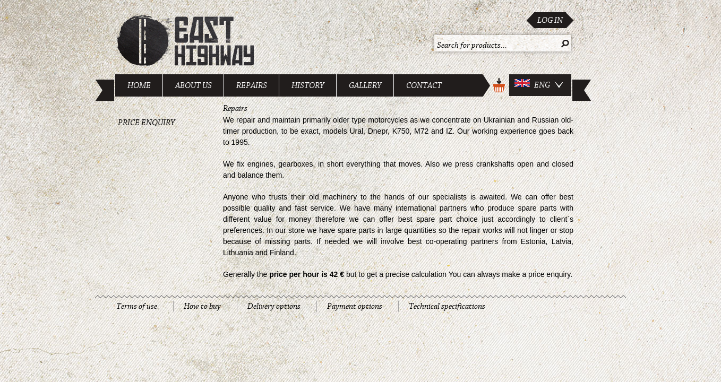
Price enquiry (146, 122)
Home (139, 85)
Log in (550, 20)
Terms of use (136, 306)
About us (193, 85)
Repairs (251, 85)
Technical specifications (447, 306)
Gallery (365, 85)
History (307, 85)
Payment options (354, 306)
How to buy (202, 306)
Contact (424, 85)
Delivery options (274, 306)
